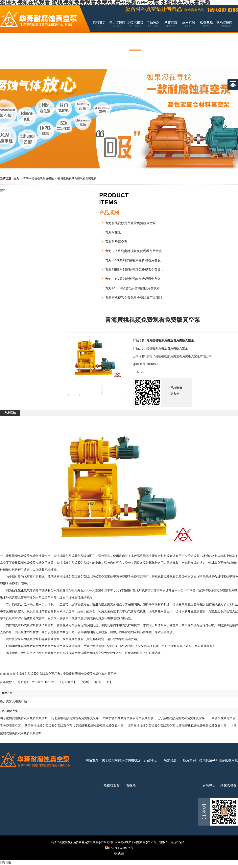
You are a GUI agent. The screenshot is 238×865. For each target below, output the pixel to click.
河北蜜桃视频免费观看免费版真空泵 (75, 718)
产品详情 (10, 413)
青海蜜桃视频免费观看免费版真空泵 (202, 725)
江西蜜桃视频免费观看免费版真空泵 (151, 725)
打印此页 (68, 682)
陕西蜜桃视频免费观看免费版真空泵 (48, 725)
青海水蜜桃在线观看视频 (38, 178)
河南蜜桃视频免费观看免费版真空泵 (100, 725)
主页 (16, 178)
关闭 (85, 682)
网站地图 (119, 853)
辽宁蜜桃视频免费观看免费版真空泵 (181, 718)
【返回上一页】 (102, 682)
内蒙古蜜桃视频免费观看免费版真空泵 (128, 718)
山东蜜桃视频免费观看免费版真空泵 (24, 718)
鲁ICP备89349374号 (119, 847)
